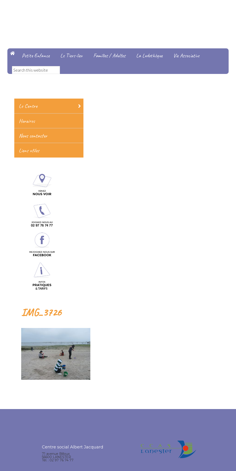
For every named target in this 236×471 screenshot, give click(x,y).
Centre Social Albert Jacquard (118, 9)
